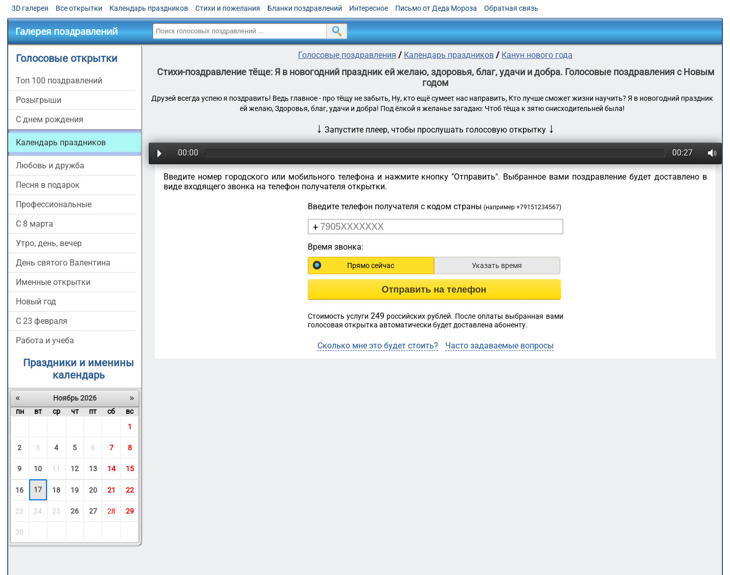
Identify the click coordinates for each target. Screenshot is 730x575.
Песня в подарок (48, 185)
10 (38, 469)
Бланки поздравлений (304, 8)
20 (93, 490)
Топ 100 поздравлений (59, 80)
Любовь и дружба (50, 165)
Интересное (368, 8)
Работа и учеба (45, 340)
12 (75, 469)
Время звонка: (335, 247)
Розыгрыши (38, 100)
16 (19, 490)
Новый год (36, 301)
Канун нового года (537, 55)
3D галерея (30, 8)
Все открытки (79, 8)
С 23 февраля (41, 321)
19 (75, 490)
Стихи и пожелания (227, 8)
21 (111, 490)
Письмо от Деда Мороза (436, 8)
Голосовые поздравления (347, 55)
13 (93, 469)
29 (130, 511)
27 (93, 511)
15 (130, 469)
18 (56, 490)
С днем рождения (49, 119)
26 (75, 511)
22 (130, 490)
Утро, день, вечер (49, 243)
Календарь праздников (148, 8)
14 (111, 469)
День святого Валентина (63, 263)
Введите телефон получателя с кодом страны (434, 206)
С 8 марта (34, 224)
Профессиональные (54, 204)
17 (38, 489)
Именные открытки (53, 282)
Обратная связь (511, 8)
